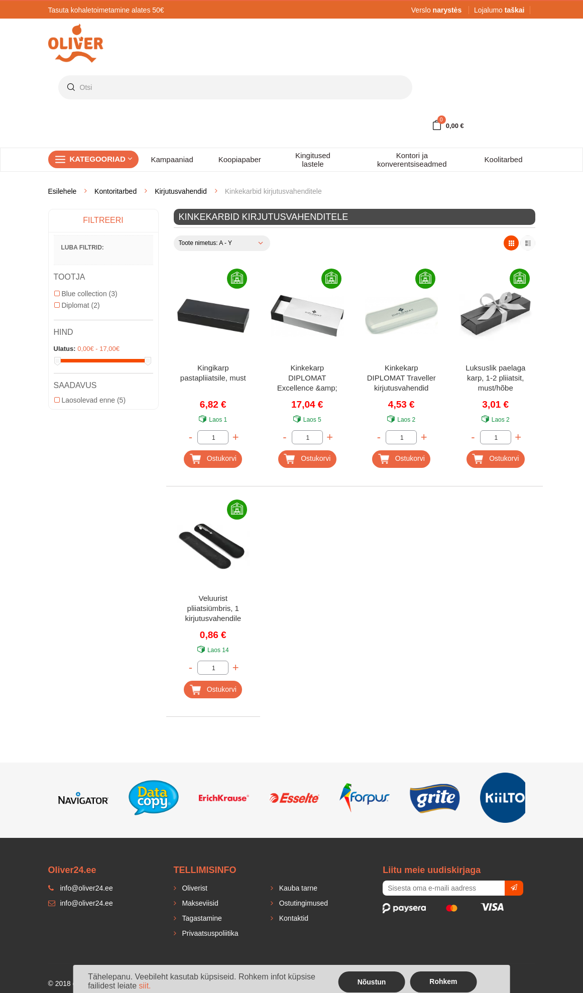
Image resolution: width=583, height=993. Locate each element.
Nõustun (372, 982)
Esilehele (62, 191)
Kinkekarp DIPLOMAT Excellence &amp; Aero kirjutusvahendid (307, 378)
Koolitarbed (504, 159)
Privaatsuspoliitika (209, 933)
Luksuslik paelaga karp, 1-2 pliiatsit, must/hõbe (495, 377)
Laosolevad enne (90, 400)
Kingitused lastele (312, 159)
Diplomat (77, 305)
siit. (145, 985)
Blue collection (86, 294)
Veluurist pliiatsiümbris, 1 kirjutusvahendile (213, 608)
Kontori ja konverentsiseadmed (411, 159)
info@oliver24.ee (80, 903)
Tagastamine (201, 918)
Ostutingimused (302, 903)
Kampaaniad (172, 159)
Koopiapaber (239, 159)
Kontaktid (292, 918)
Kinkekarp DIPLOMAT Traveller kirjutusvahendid (401, 377)
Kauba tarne (297, 888)
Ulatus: (65, 348)
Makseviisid (199, 903)
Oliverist (193, 888)
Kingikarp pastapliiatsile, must (213, 372)
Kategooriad (101, 159)
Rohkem (443, 981)
